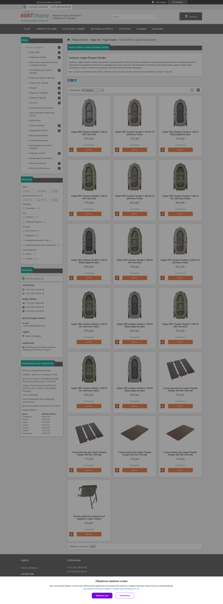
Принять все (102, 595)
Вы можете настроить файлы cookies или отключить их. (110, 589)
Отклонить (125, 595)
